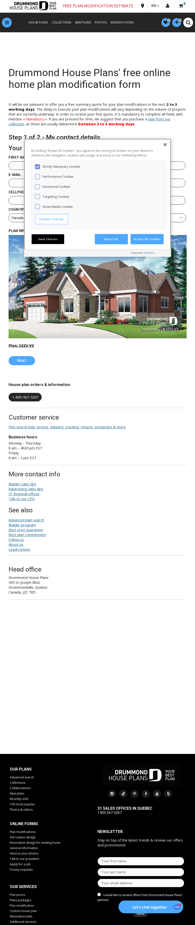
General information (24, 848)
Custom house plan (23, 912)
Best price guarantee (26, 530)
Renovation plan (21, 917)
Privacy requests (21, 870)
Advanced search (22, 778)
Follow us (16, 540)
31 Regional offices (24, 494)
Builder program (22, 525)
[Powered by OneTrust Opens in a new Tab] (150, 254)
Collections (17, 783)
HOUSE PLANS (36, 23)
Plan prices (17, 895)
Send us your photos (24, 854)
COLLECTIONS (59, 23)
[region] (97, 198)
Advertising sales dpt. (26, 489)
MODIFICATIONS (120, 23)
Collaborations (20, 788)
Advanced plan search (26, 520)
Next (21, 361)
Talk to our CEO (22, 499)
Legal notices (19, 550)
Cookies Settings (51, 219)
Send (139, 914)
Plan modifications (23, 832)
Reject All (111, 239)
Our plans (21, 769)
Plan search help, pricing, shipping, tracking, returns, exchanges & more (67, 427)
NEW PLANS (81, 23)
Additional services (23, 922)
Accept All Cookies (147, 239)
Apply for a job (20, 865)
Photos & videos (21, 810)
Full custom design (23, 838)
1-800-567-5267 (25, 397)
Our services (23, 887)
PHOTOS (99, 23)
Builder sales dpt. (23, 484)
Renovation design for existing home (35, 843)
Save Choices (48, 239)
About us (16, 545)
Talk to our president (24, 859)
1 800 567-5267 (110, 813)
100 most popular (22, 805)
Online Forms (24, 824)
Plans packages (20, 901)
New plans (17, 794)
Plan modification (22, 906)
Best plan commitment (27, 535)
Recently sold (19, 799)
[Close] (165, 144)
